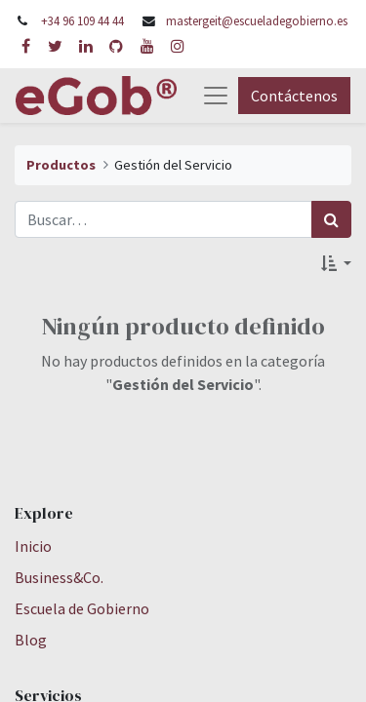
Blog (31, 639)
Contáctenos (294, 95)
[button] (336, 263)
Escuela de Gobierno (82, 608)
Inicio (33, 546)
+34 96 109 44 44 (82, 20)
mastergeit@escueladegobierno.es (256, 20)
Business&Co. (59, 577)
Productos (61, 165)
